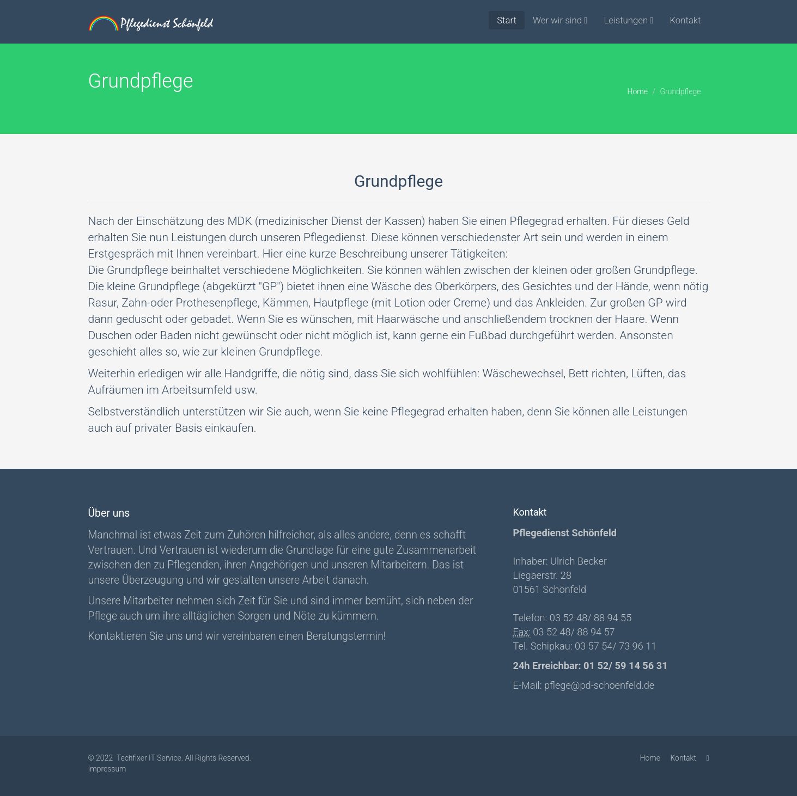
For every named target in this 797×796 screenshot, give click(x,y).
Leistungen (628, 20)
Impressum (107, 768)
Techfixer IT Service (149, 758)
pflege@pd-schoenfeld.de (599, 685)
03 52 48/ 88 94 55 (589, 617)
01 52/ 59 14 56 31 (624, 665)
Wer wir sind (560, 20)
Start (506, 20)
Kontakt (685, 20)
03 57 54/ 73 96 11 (615, 646)
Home (638, 91)
